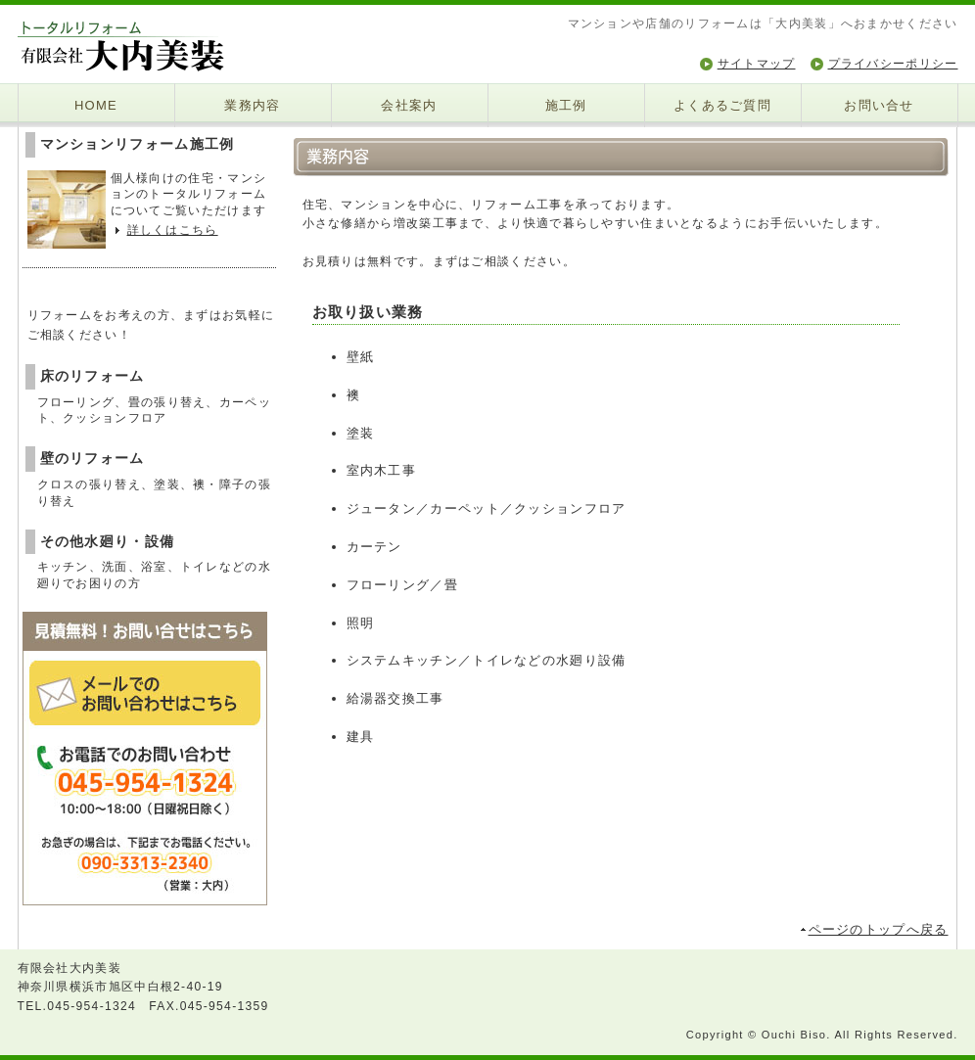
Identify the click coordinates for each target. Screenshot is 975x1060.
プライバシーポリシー (893, 63)
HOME (95, 105)
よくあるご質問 (722, 105)
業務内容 (252, 105)
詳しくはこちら (172, 230)
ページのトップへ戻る (879, 929)
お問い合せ (879, 105)
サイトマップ (757, 63)
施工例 (566, 105)
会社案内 (409, 105)
